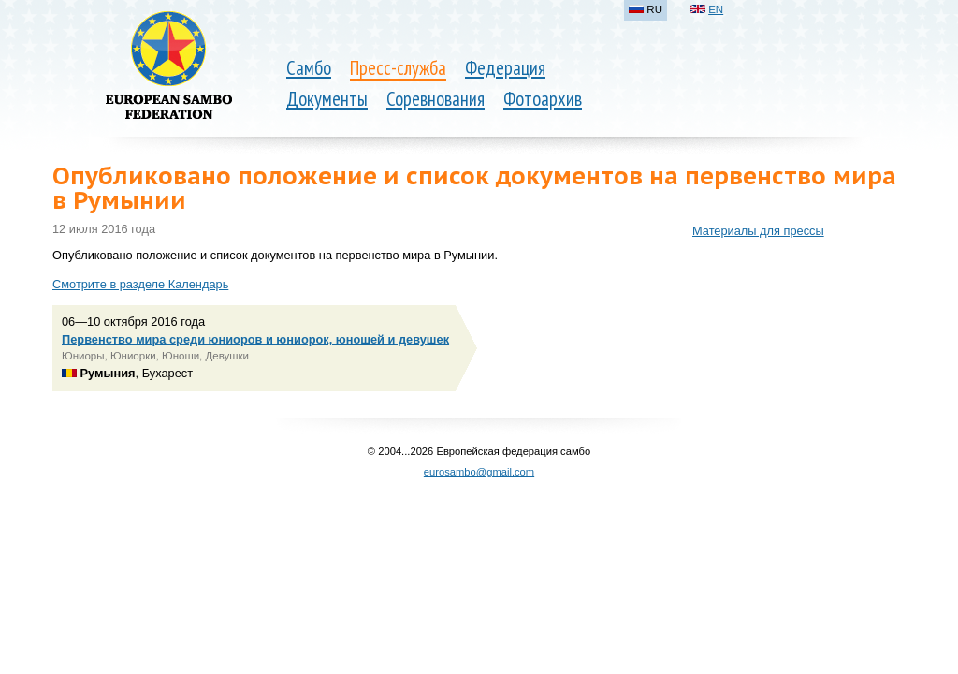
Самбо (308, 68)
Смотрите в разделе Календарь (140, 284)
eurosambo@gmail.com (479, 471)
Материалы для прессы (758, 231)
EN (715, 9)
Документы (327, 98)
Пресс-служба (398, 68)
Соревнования (435, 98)
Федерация (505, 68)
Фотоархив (542, 98)
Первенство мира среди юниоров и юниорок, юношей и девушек (255, 339)
